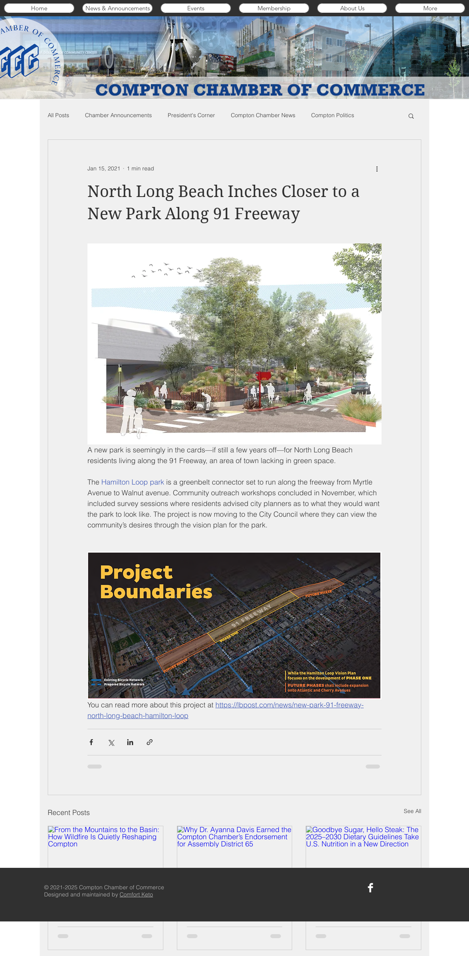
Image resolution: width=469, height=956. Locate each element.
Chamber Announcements (118, 115)
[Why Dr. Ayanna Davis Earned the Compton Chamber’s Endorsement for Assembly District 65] (234, 858)
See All (412, 811)
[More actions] (377, 168)
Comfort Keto (136, 894)
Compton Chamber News (263, 115)
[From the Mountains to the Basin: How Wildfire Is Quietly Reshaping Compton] (105, 858)
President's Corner (191, 115)
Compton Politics (332, 115)
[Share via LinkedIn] (130, 742)
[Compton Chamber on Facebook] (370, 887)
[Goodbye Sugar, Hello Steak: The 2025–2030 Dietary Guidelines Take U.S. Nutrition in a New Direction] (363, 858)
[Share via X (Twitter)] (110, 742)
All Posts (58, 115)
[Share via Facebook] (91, 742)
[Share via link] (149, 742)
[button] (411, 115)
